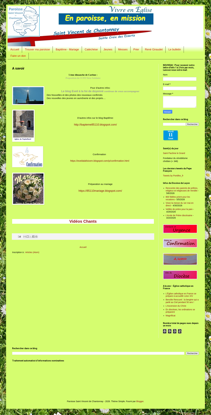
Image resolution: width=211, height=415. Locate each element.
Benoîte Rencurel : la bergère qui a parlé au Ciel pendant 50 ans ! (182, 300)
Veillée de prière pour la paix (179, 209)
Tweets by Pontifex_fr (173, 175)
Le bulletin (174, 49)
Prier (136, 49)
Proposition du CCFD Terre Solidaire (83, 78)
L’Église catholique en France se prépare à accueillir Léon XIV (181, 294)
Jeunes (108, 49)
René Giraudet (154, 49)
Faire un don (18, 55)
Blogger (139, 401)
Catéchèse (91, 49)
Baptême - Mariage (67, 49)
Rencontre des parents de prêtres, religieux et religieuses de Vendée (182, 189)
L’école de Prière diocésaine (179, 215)
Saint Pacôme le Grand (174, 153)
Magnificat (170, 315)
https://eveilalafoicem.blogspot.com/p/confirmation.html (99, 161)
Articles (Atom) (32, 252)
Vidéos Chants (83, 221)
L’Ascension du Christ (176, 306)
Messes (123, 49)
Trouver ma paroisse (37, 49)
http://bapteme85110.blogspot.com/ (95, 124)
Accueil (14, 49)
